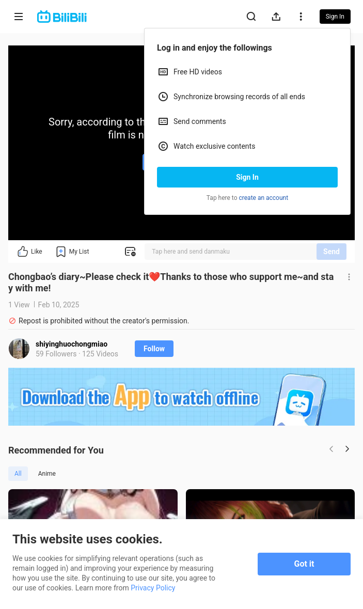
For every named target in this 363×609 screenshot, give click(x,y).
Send (331, 251)
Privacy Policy (153, 588)
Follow (154, 349)
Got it (304, 564)
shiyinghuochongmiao (71, 344)
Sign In (247, 177)
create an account (264, 197)
